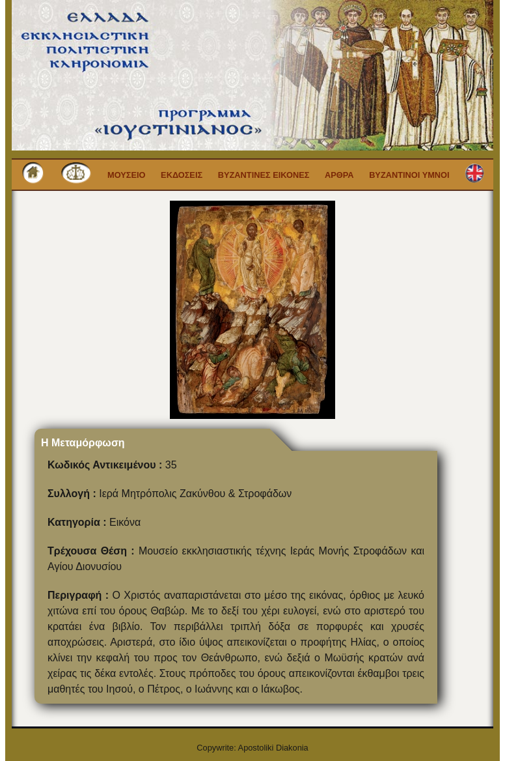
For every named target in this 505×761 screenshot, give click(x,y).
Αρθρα (339, 175)
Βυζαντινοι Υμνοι (409, 175)
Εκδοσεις (181, 175)
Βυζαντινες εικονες (264, 175)
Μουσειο (126, 175)
